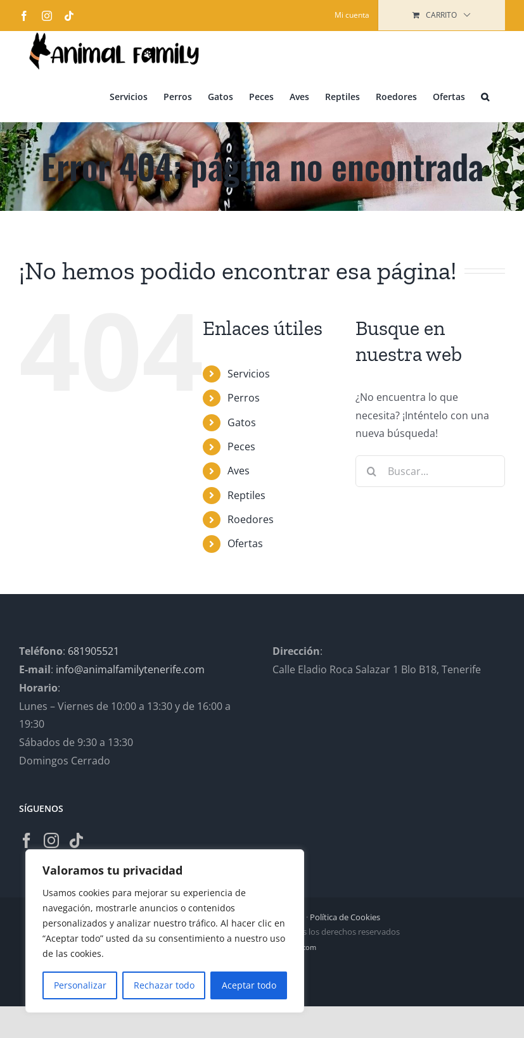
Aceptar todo (249, 985)
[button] (485, 96)
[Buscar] (371, 471)
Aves (238, 471)
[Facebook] (26, 840)
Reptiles (246, 495)
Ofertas (245, 543)
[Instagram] (51, 840)
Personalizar (80, 985)
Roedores (250, 519)
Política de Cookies (345, 917)
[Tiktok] (76, 840)
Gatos (241, 422)
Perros (243, 398)
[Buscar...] (430, 471)
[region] (164, 931)
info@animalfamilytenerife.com (130, 669)
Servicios (248, 374)
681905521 (93, 651)
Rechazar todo (164, 985)
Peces (241, 446)
